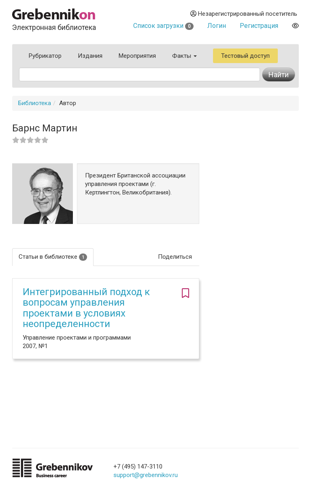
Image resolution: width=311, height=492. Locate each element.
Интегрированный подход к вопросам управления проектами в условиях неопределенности (86, 307)
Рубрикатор (45, 55)
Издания (90, 55)
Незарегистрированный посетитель (243, 13)
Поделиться (175, 256)
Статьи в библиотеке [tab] (53, 257)
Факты (184, 55)
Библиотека (34, 103)
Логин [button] (216, 26)
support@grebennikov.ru (145, 475)
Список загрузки (163, 26)
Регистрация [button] (259, 26)
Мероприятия (137, 55)
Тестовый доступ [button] (245, 55)
